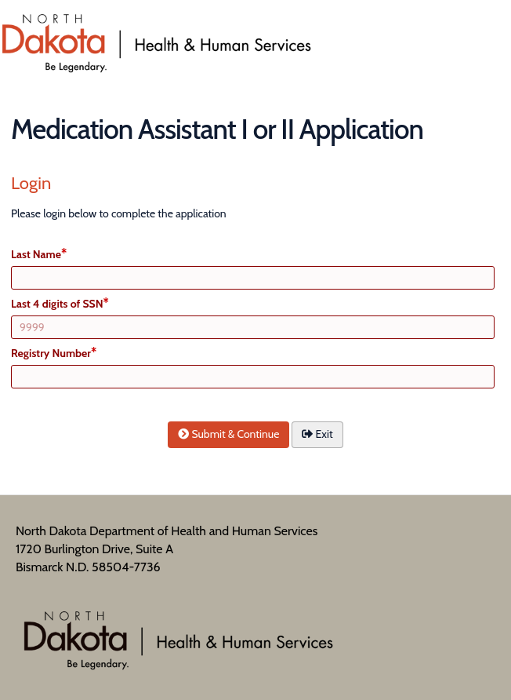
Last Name (36, 254)
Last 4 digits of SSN (57, 304)
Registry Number (51, 353)
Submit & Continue (228, 434)
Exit (317, 434)
